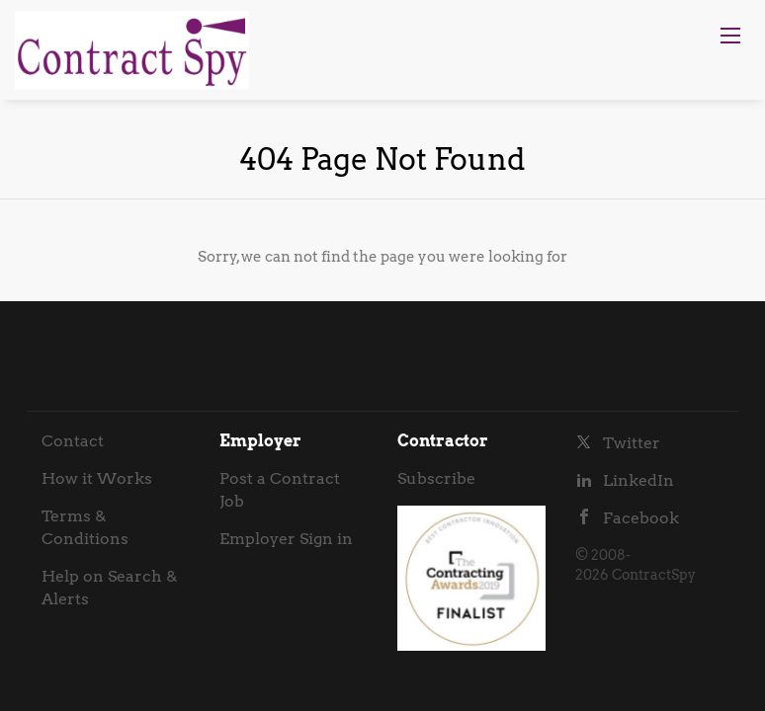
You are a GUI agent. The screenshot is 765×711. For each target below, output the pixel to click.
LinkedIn (638, 480)
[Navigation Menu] (730, 36)
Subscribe (436, 478)
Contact (73, 441)
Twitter (631, 443)
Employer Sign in (286, 538)
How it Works (97, 478)
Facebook (641, 518)
